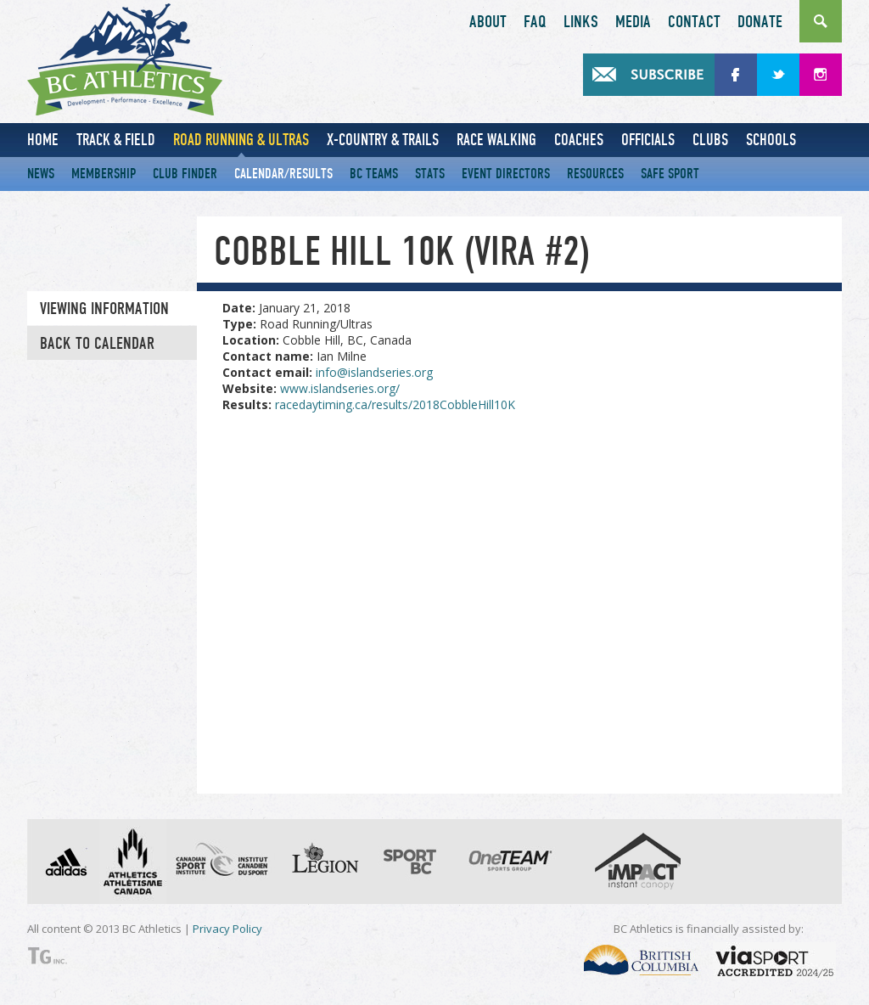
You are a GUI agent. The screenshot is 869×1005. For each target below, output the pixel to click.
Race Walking (496, 140)
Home (43, 140)
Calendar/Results (283, 174)
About (488, 22)
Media (633, 22)
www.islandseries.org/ (340, 388)
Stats (430, 174)
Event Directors (506, 174)
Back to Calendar (97, 343)
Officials (648, 140)
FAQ (535, 22)
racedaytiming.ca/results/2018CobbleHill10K (395, 404)
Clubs (710, 140)
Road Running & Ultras (241, 140)
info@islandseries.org (374, 372)
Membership (103, 174)
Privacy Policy (227, 928)
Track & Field (115, 140)
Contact (694, 22)
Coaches (578, 140)
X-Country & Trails (383, 140)
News (40, 174)
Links (580, 22)
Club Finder (185, 174)
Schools (771, 140)
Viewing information (104, 309)
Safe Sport (670, 174)
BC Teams (374, 174)
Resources (595, 174)
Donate (759, 22)
